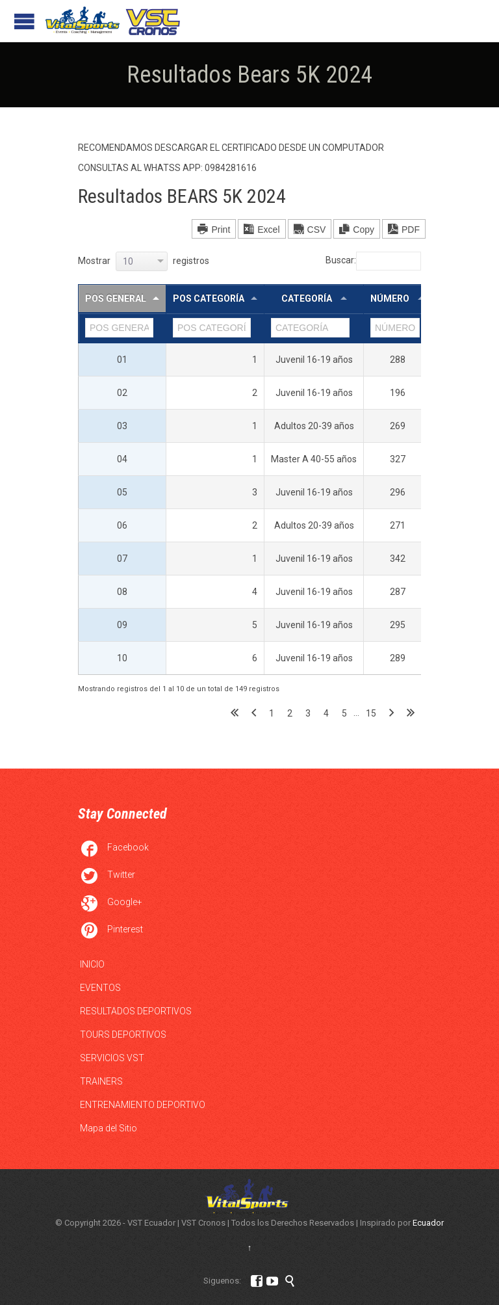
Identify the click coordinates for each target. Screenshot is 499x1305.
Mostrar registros (143, 261)
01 (122, 359)
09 (122, 625)
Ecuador (428, 1223)
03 (122, 426)
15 (371, 713)
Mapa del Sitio (108, 1128)
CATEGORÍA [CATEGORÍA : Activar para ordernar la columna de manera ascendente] (307, 298)
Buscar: (373, 260)
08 (122, 592)
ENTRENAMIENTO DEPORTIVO (142, 1105)
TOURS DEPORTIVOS (123, 1034)
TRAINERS (101, 1081)
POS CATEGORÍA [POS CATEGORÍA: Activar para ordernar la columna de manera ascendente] (208, 298)
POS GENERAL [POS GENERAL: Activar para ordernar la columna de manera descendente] (115, 298)
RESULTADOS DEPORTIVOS (136, 1011)
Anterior (254, 713)
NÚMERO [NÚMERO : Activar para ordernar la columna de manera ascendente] (390, 298)
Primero (234, 713)
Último (410, 713)
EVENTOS (100, 987)
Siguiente (391, 713)
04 (122, 459)
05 (122, 492)
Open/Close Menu (24, 21)
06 (122, 525)
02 (122, 393)
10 (122, 658)
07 (122, 558)
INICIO (92, 964)
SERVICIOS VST (112, 1058)
